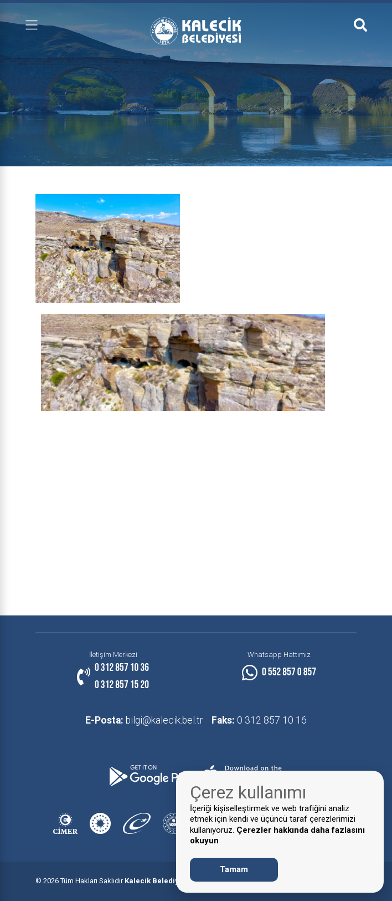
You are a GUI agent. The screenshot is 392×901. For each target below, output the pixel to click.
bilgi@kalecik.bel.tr (143, 720)
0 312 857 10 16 (260, 720)
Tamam (234, 869)
